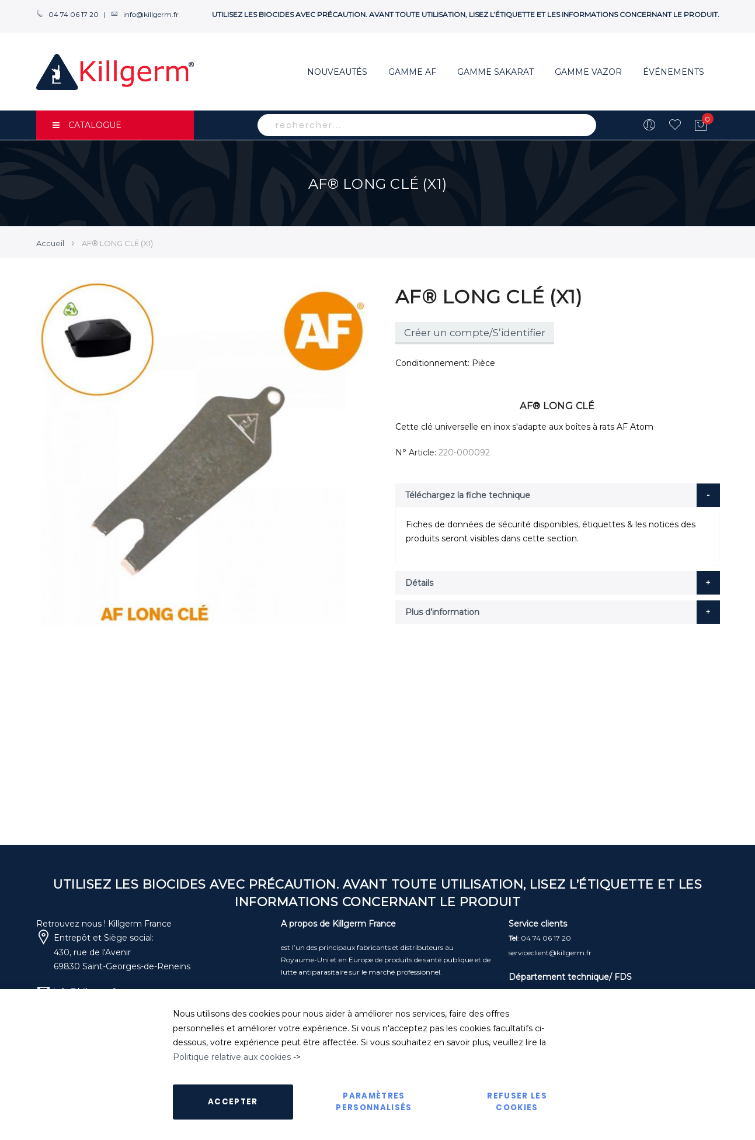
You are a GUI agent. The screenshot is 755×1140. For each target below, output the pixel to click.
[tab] (557, 495)
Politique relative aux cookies (232, 1057)
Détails (419, 583)
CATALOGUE (87, 125)
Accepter (233, 1101)
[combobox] (427, 125)
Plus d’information (442, 612)
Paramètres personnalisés (374, 1101)
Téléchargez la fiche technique (467, 495)
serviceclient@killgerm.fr (550, 952)
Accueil (50, 243)
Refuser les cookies (517, 1101)
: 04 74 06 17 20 (540, 938)
